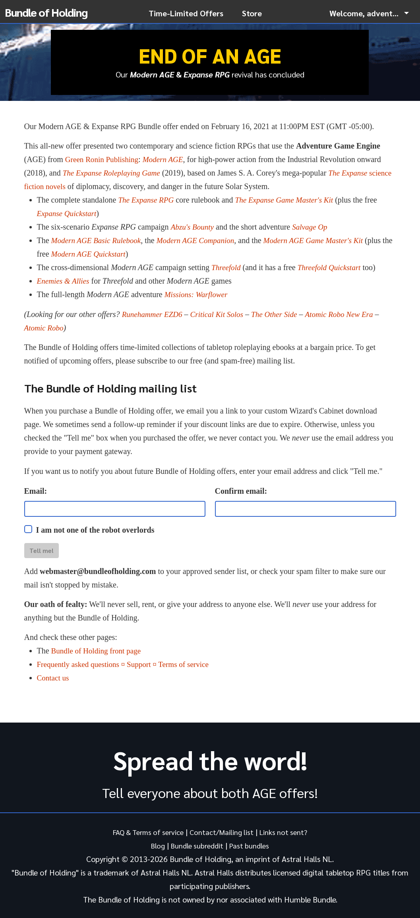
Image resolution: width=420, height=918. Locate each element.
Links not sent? (289, 832)
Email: (35, 491)
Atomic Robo (45, 327)
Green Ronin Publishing (103, 159)
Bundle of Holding (46, 12)
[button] (369, 13)
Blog (153, 845)
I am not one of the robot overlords (95, 530)
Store (252, 13)
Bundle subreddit (196, 845)
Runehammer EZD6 (153, 314)
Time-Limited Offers (186, 13)
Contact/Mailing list (223, 832)
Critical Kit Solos (221, 314)
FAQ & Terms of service (145, 832)
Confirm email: (241, 491)
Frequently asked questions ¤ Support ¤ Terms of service (127, 664)
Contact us (54, 677)
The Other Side (281, 314)
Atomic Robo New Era (348, 314)
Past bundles (252, 845)
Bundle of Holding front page (98, 650)
